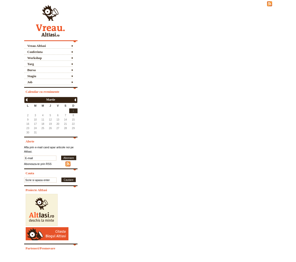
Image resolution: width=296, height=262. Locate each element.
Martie (50, 99)
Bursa (31, 70)
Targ (30, 64)
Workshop (34, 58)
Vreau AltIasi (36, 46)
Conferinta (35, 52)
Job (29, 82)
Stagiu (31, 76)
